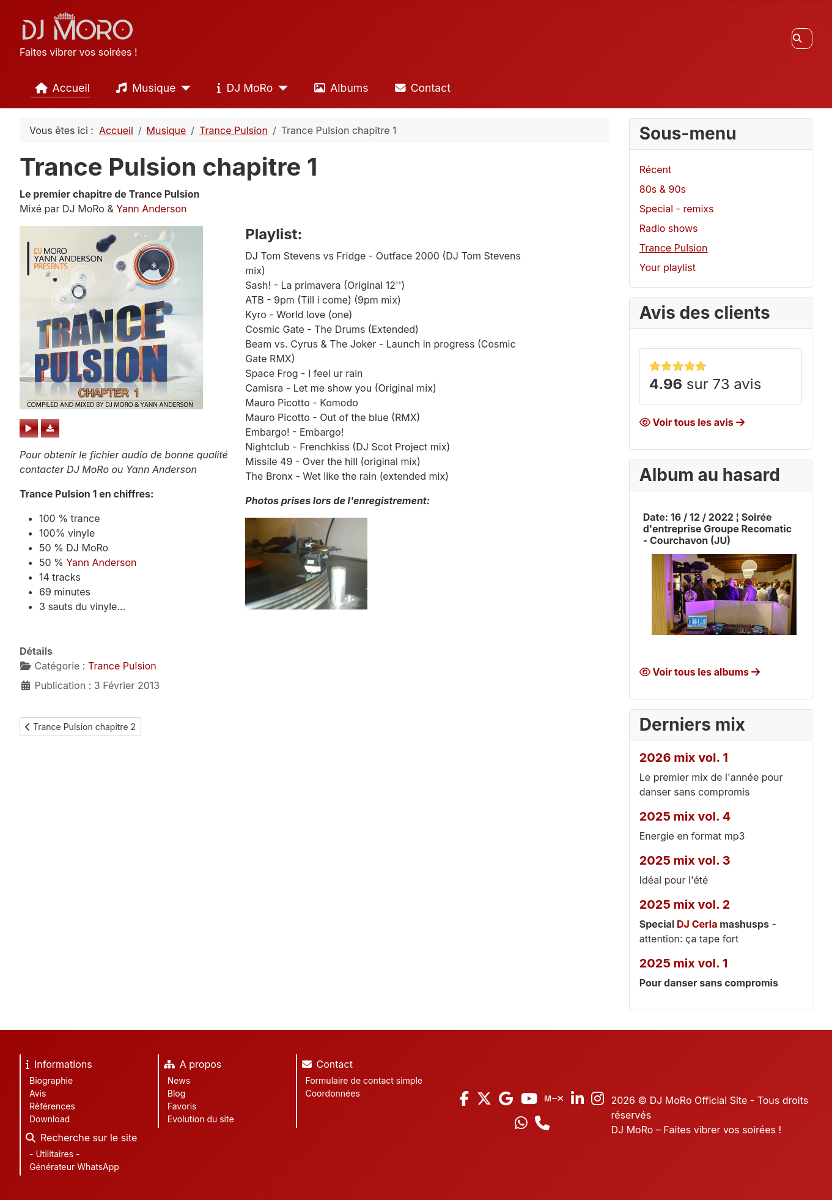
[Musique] (183, 88)
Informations (56, 1066)
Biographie (51, 1080)
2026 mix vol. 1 (683, 757)
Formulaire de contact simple (364, 1080)
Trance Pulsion (122, 666)
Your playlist (667, 267)
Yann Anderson (151, 209)
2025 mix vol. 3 (685, 860)
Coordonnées (333, 1093)
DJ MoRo (242, 88)
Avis (37, 1093)
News (179, 1080)
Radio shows (668, 228)
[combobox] (802, 38)
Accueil (60, 88)
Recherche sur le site (79, 1139)
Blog (177, 1093)
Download (49, 1119)
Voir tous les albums (699, 672)
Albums (338, 88)
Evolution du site (201, 1119)
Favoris (182, 1106)
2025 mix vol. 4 (685, 816)
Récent (655, 169)
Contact (420, 88)
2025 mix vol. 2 (685, 904)
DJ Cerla (697, 924)
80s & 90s (662, 189)
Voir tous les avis (692, 422)
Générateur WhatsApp (74, 1166)
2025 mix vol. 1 (683, 963)
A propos (190, 1066)
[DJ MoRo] (280, 88)
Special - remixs (676, 209)
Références (52, 1106)
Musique (143, 88)
